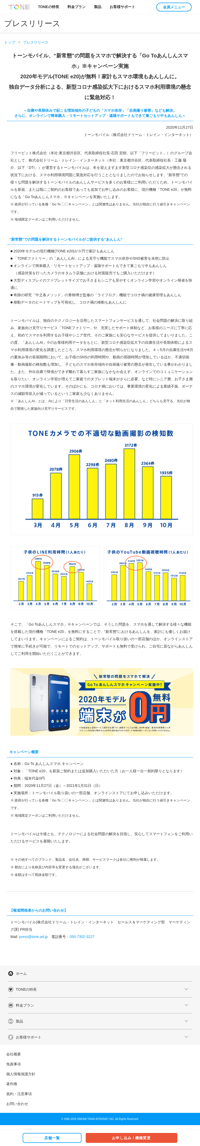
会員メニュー (174, 7)
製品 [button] (97, 7)
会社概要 (13, 1054)
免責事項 (13, 1064)
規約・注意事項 (19, 1094)
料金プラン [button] (76, 7)
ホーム (21, 973)
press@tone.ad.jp (33, 937)
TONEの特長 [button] (48, 7)
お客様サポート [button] (122, 7)
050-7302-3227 (82, 937)
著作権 (11, 1084)
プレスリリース (35, 42)
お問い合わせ (17, 1104)
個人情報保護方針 (20, 1074)
